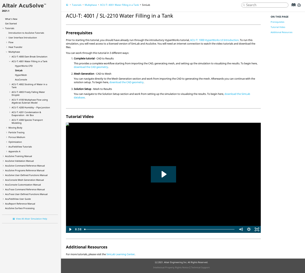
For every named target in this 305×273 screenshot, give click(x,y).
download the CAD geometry (91, 67)
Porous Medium (16, 137)
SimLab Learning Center (120, 254)
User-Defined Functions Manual (26, 175)
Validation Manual (19, 160)
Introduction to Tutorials (26, 32)
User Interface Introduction (22, 37)
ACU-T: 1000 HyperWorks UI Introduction (214, 40)
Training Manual (18, 156)
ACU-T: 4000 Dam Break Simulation (29, 56)
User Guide (18, 198)
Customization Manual (23, 184)
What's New (11, 18)
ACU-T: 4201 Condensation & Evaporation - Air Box (26, 114)
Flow (10, 42)
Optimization (15, 141)
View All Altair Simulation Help (31, 218)
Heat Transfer (15, 47)
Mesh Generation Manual (24, 179)
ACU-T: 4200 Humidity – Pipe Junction (31, 107)
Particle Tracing (16, 132)
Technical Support (200, 267)
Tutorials (9, 28)
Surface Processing (20, 208)
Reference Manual (20, 203)
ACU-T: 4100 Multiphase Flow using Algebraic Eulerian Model (30, 101)
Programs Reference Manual (24, 170)
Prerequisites (277, 21)
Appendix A (14, 151)
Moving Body (15, 127)
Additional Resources (281, 32)
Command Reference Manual (25, 165)
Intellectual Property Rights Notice (171, 267)
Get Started (11, 23)
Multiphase (14, 51)
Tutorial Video (278, 27)
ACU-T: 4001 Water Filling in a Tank (29, 61)
